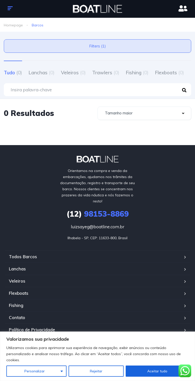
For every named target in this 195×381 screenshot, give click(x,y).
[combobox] (144, 113)
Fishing (137, 73)
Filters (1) (97, 46)
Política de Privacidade (32, 329)
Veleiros (73, 73)
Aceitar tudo (157, 371)
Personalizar (34, 371)
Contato (17, 317)
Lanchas (41, 73)
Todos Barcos (23, 256)
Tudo (13, 73)
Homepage (13, 25)
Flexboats (169, 73)
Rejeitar (96, 371)
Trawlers (105, 73)
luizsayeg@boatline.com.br (97, 226)
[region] (97, 356)
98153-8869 (98, 214)
